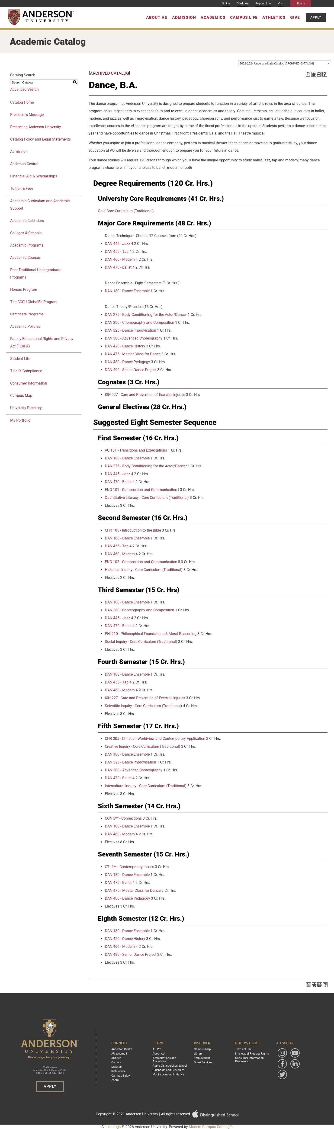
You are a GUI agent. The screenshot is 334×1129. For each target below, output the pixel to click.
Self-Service (118, 1071)
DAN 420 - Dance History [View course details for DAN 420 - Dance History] (125, 346)
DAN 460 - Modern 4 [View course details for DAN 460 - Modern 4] (121, 259)
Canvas (116, 1062)
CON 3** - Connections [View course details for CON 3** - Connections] (123, 818)
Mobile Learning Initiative (168, 1074)
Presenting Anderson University (35, 127)
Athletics (274, 17)
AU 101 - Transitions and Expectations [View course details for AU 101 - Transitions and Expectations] (136, 450)
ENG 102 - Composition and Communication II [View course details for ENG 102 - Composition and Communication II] (142, 562)
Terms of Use (243, 1049)
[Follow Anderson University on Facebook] (282, 1063)
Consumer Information (28, 383)
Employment (202, 1058)
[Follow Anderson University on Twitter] (282, 1074)
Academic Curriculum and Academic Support (40, 205)
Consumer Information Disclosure (249, 1059)
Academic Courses (25, 257)
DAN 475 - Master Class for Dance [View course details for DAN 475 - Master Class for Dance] (133, 354)
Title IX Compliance (26, 371)
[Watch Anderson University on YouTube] (295, 1053)
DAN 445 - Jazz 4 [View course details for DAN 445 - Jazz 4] (119, 243)
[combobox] (284, 63)
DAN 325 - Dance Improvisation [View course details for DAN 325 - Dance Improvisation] (130, 330)
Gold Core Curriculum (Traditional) (126, 211)
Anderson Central (24, 164)
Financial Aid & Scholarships (33, 176)
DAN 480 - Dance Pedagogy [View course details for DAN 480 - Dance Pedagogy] (127, 362)
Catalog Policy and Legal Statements (40, 139)
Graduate (242, 3)
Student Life (20, 358)
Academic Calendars (27, 220)
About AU (156, 17)
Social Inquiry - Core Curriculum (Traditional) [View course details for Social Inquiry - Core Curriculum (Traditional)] (141, 641)
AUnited (116, 1058)
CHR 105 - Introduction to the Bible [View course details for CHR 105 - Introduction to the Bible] (133, 530)
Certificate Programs (27, 314)
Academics (213, 17)
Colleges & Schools (26, 233)
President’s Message (27, 114)
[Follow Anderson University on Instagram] (282, 1053)
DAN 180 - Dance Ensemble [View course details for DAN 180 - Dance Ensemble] (127, 291)
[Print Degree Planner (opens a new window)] (308, 74)
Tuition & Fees (21, 188)
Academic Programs (26, 245)
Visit (280, 3)
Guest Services (203, 1062)
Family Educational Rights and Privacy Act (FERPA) (41, 342)
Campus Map (21, 395)
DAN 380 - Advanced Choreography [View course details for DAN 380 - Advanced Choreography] (133, 338)
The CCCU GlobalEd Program (34, 302)
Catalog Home (22, 102)
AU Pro (157, 1049)
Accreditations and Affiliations (164, 1059)
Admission (184, 17)
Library (198, 1053)
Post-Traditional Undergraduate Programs (35, 273)
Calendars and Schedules (168, 1070)
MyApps (116, 1066)
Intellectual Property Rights (252, 1053)
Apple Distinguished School (170, 1065)
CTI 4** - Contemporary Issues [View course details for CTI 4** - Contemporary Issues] (129, 867)
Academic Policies (25, 326)
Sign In (300, 3)
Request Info (263, 3)
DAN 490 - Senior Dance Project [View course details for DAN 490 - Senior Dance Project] (130, 370)
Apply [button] (315, 17)
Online (226, 3)
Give (295, 17)
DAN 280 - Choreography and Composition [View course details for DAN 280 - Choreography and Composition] (139, 322)
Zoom (115, 1080)
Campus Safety (121, 1075)
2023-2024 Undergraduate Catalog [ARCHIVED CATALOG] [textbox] (277, 63)
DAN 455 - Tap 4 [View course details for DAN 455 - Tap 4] (118, 251)
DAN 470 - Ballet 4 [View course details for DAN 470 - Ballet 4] (120, 267)
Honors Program (23, 289)
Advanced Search (24, 89)
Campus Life (244, 17)
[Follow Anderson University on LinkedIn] (295, 1063)
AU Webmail (119, 1053)
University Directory (26, 408)
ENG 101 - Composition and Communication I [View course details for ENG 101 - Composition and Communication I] (142, 490)
